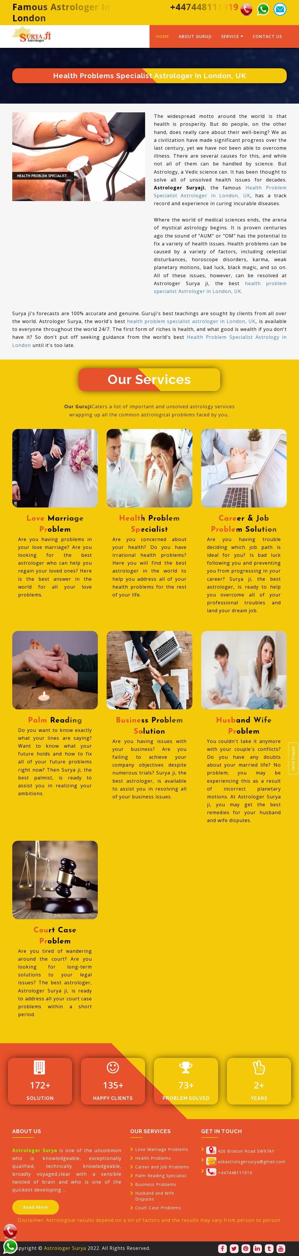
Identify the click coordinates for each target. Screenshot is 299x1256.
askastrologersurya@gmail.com (252, 1161)
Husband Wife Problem (244, 726)
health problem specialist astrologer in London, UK (191, 321)
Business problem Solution (149, 726)
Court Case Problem (55, 936)
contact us (267, 36)
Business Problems (155, 1184)
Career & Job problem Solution (244, 524)
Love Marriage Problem (55, 524)
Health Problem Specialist (149, 524)
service (232, 36)
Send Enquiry (293, 758)
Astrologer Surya (65, 1248)
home (162, 36)
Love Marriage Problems (161, 1149)
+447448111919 (235, 1172)
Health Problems (153, 1158)
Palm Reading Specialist (161, 1175)
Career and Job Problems (162, 1167)
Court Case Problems (158, 1207)
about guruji (195, 36)
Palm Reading (55, 721)
